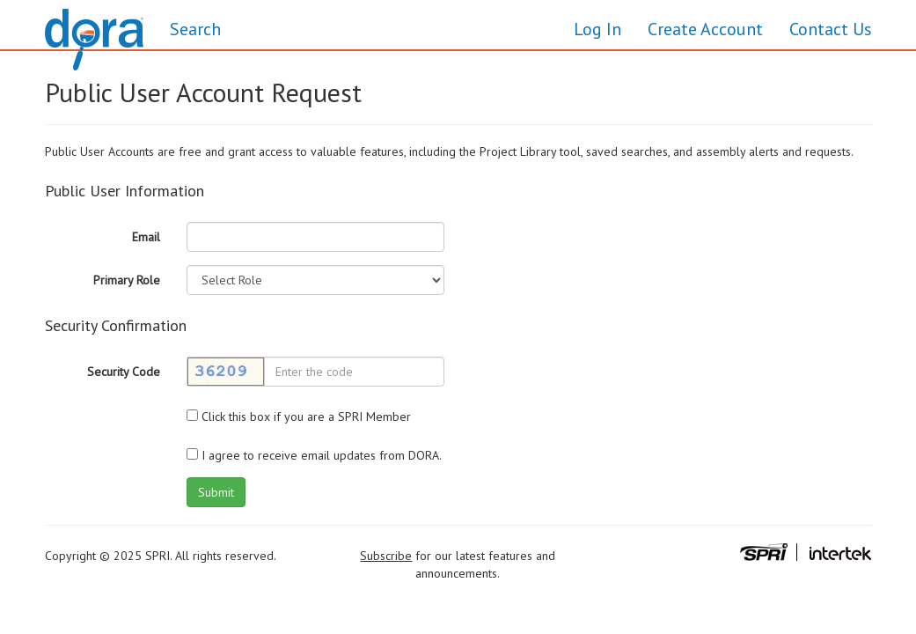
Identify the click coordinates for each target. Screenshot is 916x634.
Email (146, 237)
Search (195, 29)
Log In (597, 29)
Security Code (123, 372)
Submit (216, 492)
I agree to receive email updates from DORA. (314, 455)
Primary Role (126, 280)
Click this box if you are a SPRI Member (299, 416)
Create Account (705, 29)
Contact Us (830, 29)
